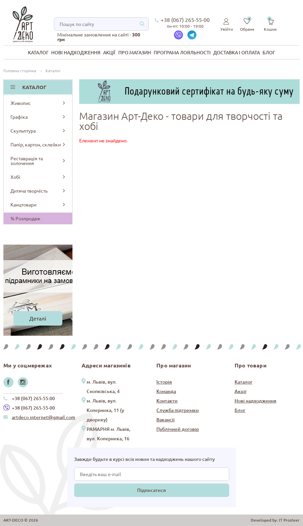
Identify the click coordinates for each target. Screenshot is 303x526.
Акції (109, 52)
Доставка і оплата (236, 52)
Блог (269, 52)
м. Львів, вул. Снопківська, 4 (103, 386)
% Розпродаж (25, 218)
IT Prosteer (289, 520)
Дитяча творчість (38, 191)
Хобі (38, 177)
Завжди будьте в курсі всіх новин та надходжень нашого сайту (144, 459)
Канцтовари (38, 204)
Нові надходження (75, 52)
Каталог (38, 52)
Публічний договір (177, 429)
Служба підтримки (177, 410)
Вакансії (165, 419)
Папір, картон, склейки (38, 144)
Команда (166, 391)
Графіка (38, 117)
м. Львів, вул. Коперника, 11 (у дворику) (105, 410)
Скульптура (38, 131)
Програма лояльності (182, 52)
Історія (164, 382)
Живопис (38, 103)
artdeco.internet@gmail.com (43, 417)
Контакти (167, 400)
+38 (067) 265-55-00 (185, 19)
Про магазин (134, 52)
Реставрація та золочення (38, 160)
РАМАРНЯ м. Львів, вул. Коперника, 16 (108, 434)
